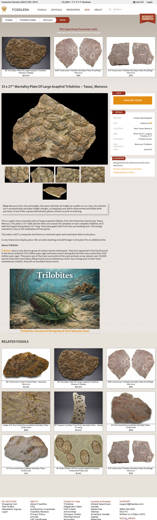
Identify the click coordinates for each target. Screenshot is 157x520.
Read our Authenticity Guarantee (127, 169)
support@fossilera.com (132, 504)
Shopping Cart (9, 504)
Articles (34, 516)
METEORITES (73, 9)
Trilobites (68, 504)
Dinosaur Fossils (72, 514)
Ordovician (146, 123)
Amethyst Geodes (100, 514)
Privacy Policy (37, 514)
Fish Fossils (70, 509)
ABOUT (98, 9)
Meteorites (96, 509)
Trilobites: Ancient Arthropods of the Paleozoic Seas (54, 331)
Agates (94, 516)
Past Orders (8, 506)
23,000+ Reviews (76, 2)
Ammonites (70, 511)
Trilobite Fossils (145, 139)
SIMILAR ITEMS (133, 100)
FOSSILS (41, 9)
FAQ (32, 506)
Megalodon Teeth (73, 506)
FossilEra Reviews (39, 511)
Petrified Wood (72, 516)
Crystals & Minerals (100, 501)
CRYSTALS (56, 9)
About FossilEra (38, 504)
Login (150, 2)
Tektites (95, 511)
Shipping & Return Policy (124, 172)
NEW (87, 9)
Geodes (95, 506)
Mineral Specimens (101, 504)
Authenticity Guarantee (42, 509)
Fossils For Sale (72, 501)
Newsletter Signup (11, 509)
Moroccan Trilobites (143, 144)
